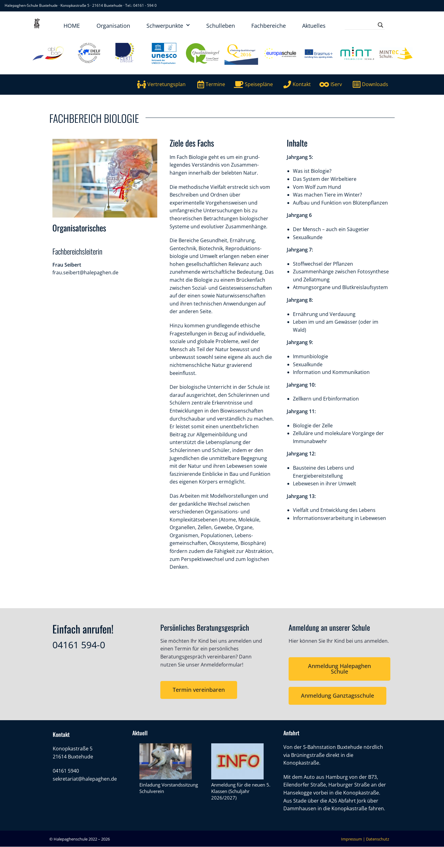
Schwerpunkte (168, 25)
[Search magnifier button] (380, 25)
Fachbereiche (268, 25)
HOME (72, 25)
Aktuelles (314, 25)
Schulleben (220, 25)
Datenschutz (377, 839)
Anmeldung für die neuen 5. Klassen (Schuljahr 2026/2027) (240, 791)
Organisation (113, 25)
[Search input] (362, 25)
